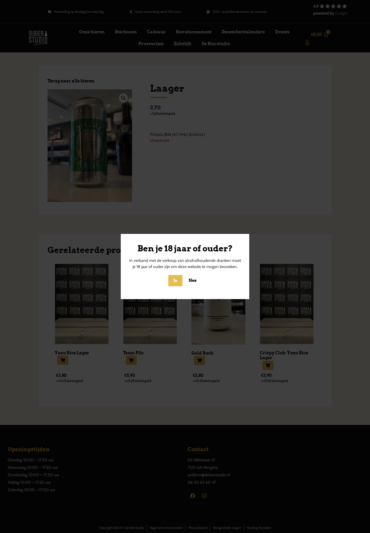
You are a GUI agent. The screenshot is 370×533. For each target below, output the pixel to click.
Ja (175, 280)
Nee (193, 280)
